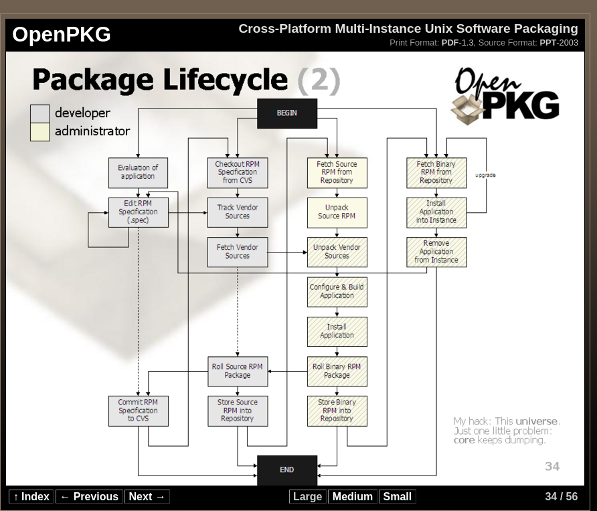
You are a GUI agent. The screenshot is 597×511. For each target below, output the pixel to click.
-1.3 (458, 43)
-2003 (558, 43)
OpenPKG (61, 34)
